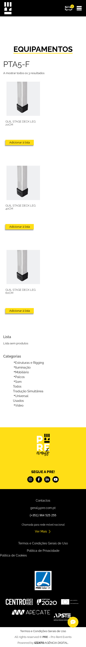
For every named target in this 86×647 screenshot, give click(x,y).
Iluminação (23, 367)
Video (19, 405)
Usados (18, 400)
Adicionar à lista (19, 142)
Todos (17, 386)
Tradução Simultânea (28, 391)
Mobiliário (22, 372)
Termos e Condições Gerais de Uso (43, 543)
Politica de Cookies (13, 555)
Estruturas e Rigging (29, 362)
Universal (21, 396)
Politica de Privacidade (43, 550)
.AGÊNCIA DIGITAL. (51, 642)
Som (18, 381)
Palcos (20, 377)
